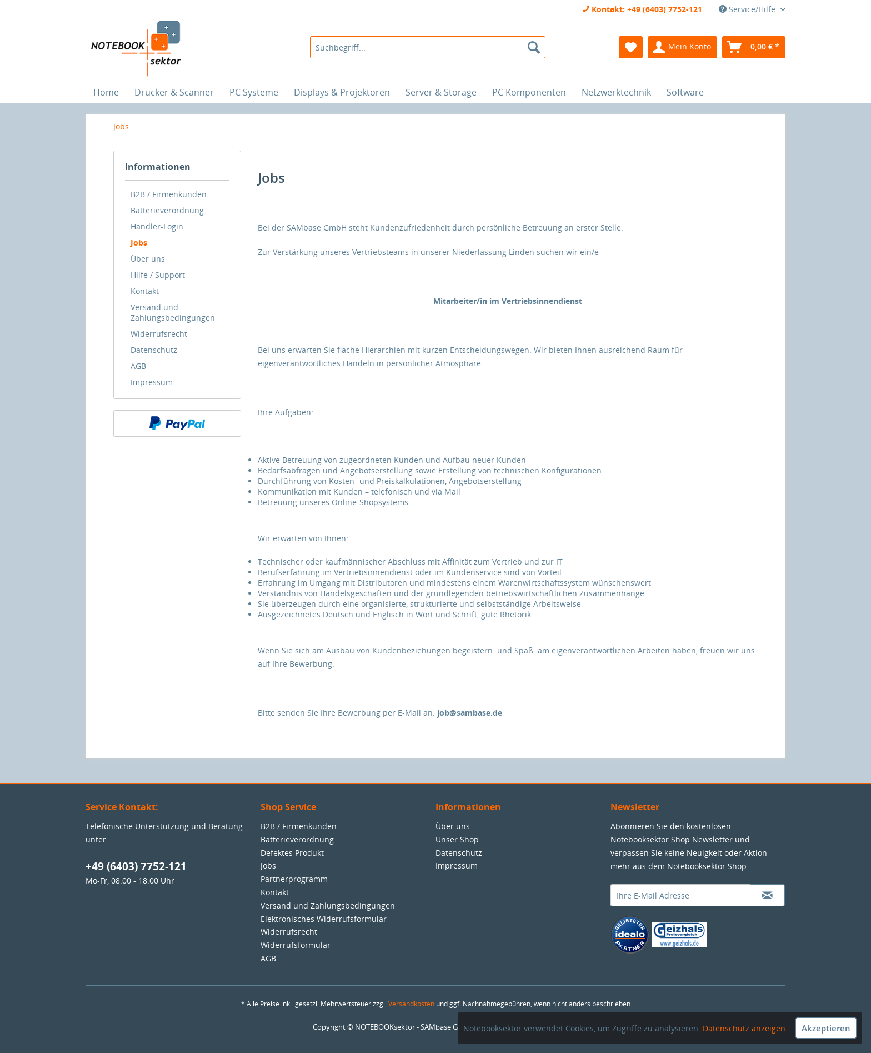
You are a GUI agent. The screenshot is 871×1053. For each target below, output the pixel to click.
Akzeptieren (826, 1028)
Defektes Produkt (292, 852)
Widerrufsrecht (159, 333)
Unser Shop (457, 839)
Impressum (152, 382)
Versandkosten (411, 1004)
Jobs (139, 242)
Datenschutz (154, 350)
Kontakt (145, 291)
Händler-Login (157, 226)
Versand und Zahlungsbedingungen (173, 312)
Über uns (148, 258)
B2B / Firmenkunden (169, 194)
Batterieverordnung (167, 210)
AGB (138, 366)
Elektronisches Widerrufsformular (324, 919)
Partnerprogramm (294, 879)
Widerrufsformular (296, 945)
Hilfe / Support (158, 275)
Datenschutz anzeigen (744, 1028)
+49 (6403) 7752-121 (136, 866)
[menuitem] (427, 47)
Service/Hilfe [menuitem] (748, 9)
